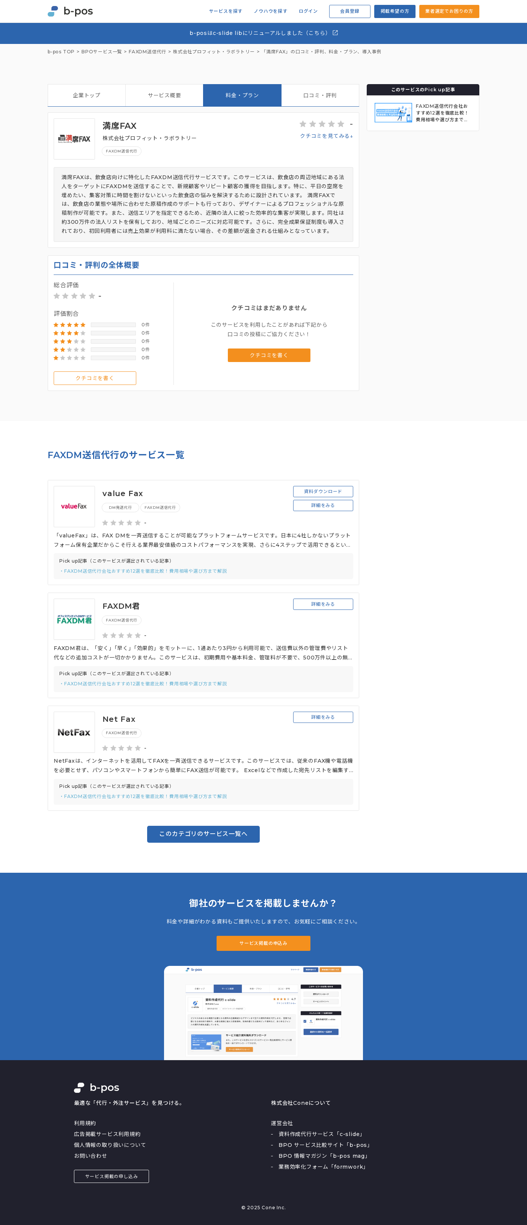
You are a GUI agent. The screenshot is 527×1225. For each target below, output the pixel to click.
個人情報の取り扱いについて (110, 1145)
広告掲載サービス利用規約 (107, 1134)
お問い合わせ (90, 1156)
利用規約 (85, 1123)
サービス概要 (164, 95)
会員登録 (349, 11)
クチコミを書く (94, 378)
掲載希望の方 (395, 11)
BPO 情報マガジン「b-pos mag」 (324, 1156)
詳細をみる (323, 505)
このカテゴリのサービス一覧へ (203, 833)
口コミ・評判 (320, 95)
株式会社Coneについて (301, 1103)
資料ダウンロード (323, 491)
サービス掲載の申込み (263, 943)
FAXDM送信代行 (121, 151)
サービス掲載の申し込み (111, 1176)
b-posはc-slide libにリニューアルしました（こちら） (264, 32)
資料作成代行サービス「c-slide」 (322, 1134)
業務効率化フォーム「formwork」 (324, 1166)
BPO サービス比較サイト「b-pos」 (326, 1145)
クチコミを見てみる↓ (326, 136)
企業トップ (87, 95)
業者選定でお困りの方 (449, 11)
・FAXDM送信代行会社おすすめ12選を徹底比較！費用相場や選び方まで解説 (143, 571)
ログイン (308, 11)
